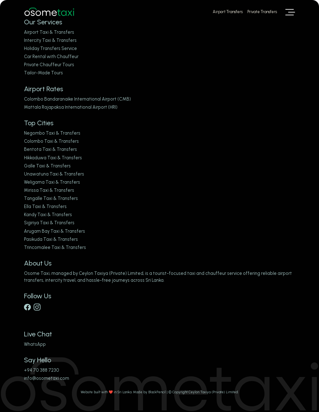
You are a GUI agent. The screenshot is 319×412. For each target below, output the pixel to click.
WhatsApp (35, 344)
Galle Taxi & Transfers (47, 166)
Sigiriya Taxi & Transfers (49, 223)
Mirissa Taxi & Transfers (49, 190)
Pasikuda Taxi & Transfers (51, 239)
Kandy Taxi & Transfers (48, 214)
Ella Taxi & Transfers (45, 206)
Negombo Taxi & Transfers (52, 133)
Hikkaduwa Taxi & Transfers (53, 158)
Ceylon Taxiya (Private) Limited (111, 273)
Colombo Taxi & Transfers (51, 141)
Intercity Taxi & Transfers (50, 40)
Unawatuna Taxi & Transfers (54, 174)
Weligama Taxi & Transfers (52, 182)
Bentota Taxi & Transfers (50, 149)
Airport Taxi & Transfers (49, 32)
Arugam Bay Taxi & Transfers (54, 231)
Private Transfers (262, 11)
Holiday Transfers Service (50, 48)
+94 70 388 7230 (41, 370)
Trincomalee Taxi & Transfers (55, 247)
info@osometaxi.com (46, 378)
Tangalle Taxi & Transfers (51, 198)
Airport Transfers (228, 11)
